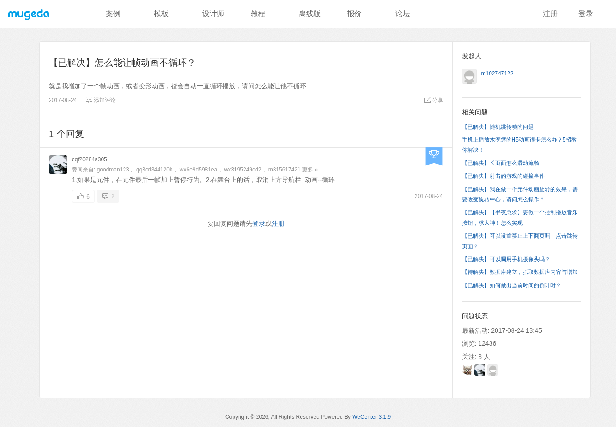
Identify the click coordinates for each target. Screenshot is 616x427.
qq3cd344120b (154, 169)
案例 (113, 13)
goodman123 (113, 169)
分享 (433, 100)
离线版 (310, 13)
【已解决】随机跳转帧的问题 (498, 127)
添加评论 (101, 100)
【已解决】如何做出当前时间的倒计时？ (511, 285)
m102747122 (497, 73)
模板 (161, 13)
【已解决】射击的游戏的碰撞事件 (503, 176)
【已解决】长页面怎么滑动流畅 (500, 163)
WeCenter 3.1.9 (371, 417)
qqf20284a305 (89, 159)
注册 (550, 13)
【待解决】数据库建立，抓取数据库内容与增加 (520, 272)
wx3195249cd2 (243, 169)
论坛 (402, 13)
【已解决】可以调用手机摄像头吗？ (506, 259)
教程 (258, 13)
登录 (585, 13)
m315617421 (284, 169)
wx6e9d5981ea (198, 169)
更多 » (310, 169)
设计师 (213, 13)
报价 (354, 13)
